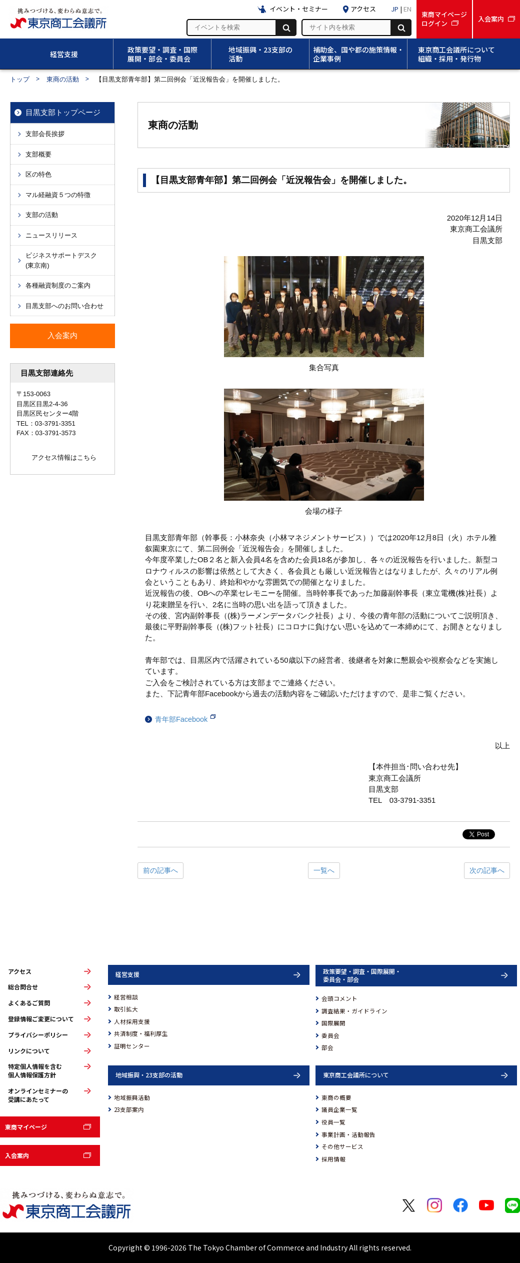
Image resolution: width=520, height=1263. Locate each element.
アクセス (20, 971)
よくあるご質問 (29, 1003)
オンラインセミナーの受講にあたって (38, 1095)
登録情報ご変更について (41, 1019)
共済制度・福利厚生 (141, 1033)
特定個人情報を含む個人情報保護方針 (35, 1070)
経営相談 (126, 997)
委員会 (331, 1035)
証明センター (132, 1046)
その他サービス (343, 1146)
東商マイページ (26, 1126)
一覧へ (324, 870)
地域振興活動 (132, 1097)
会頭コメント (340, 998)
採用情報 (334, 1159)
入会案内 (17, 1155)
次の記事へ (487, 870)
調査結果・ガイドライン (355, 1011)
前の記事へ (160, 870)
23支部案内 (129, 1109)
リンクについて (29, 1051)
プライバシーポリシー (38, 1035)
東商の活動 (62, 79)
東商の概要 (337, 1097)
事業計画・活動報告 (349, 1134)
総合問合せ (23, 987)
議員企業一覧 (340, 1109)
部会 (328, 1047)
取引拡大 (126, 1009)
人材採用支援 (132, 1021)
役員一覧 (334, 1122)
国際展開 (334, 1023)
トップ (20, 79)
